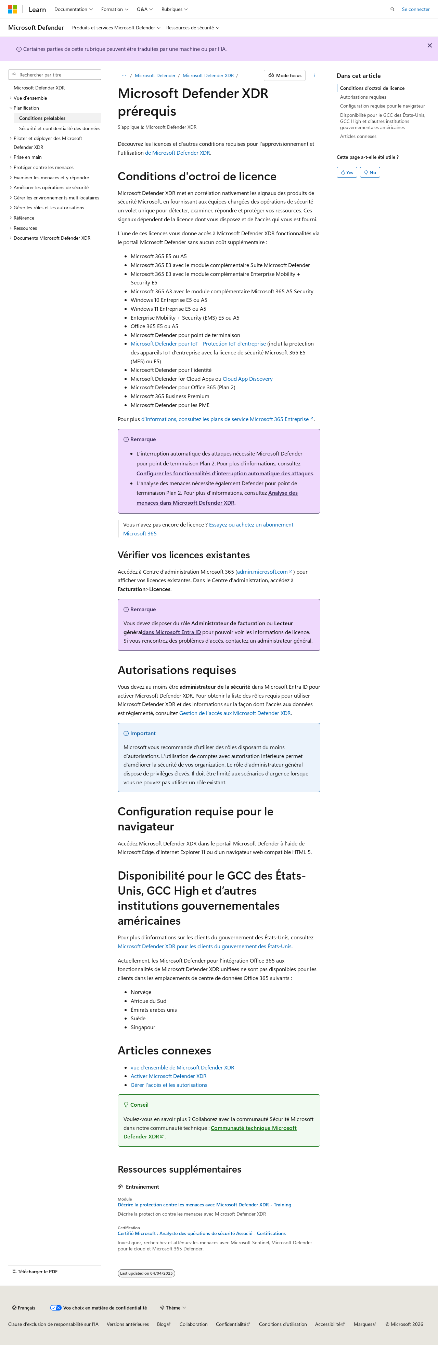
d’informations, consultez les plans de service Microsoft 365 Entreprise (225, 418)
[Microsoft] (12, 9)
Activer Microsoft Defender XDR (169, 1075)
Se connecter (416, 9)
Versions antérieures (128, 1324)
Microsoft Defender (155, 75)
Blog (161, 1324)
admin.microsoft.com (262, 571)
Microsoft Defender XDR (208, 75)
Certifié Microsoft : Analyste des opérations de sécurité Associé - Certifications (202, 1233)
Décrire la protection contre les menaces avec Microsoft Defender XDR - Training (204, 1205)
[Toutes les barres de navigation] (124, 75)
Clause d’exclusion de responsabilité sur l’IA (53, 1324)
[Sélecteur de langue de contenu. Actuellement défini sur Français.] (23, 1307)
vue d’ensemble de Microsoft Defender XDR (182, 1067)
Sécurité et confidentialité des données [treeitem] (59, 128)
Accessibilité (327, 1324)
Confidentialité (231, 1324)
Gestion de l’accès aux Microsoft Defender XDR (235, 712)
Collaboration (194, 1324)
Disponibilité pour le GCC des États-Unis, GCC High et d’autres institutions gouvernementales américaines (382, 121)
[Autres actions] (314, 75)
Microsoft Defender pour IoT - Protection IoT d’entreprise (198, 343)
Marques (363, 1324)
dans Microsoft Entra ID (171, 631)
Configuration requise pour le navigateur (382, 105)
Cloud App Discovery (248, 378)
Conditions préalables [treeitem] (42, 118)
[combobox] (54, 74)
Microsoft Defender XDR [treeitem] (39, 87)
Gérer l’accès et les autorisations (169, 1084)
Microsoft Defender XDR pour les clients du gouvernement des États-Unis (205, 946)
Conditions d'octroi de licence (372, 88)
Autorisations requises (363, 97)
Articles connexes (358, 136)
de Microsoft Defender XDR (177, 152)
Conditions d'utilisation (283, 1324)
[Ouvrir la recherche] (392, 9)
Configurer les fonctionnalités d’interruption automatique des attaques (225, 473)
